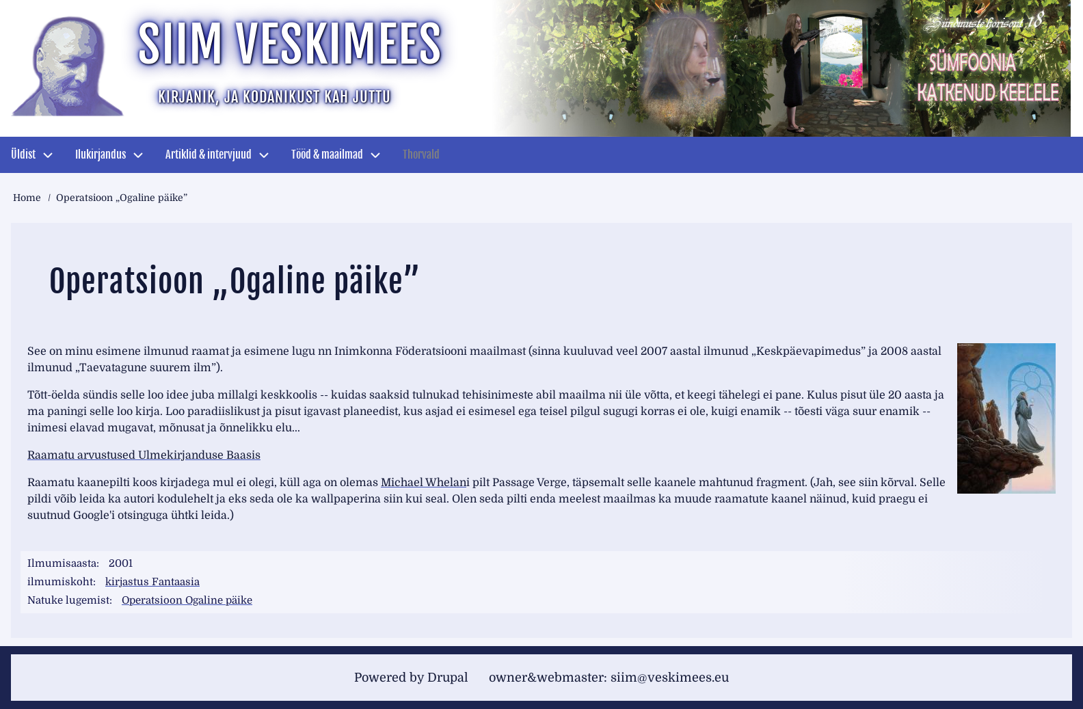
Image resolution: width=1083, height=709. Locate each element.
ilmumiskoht (60, 582)
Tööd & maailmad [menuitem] (327, 154)
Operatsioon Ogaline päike (187, 600)
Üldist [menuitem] (23, 154)
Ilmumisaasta (61, 563)
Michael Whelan (423, 483)
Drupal (447, 677)
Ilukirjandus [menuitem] (100, 154)
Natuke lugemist (68, 600)
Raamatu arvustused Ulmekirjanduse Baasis (143, 455)
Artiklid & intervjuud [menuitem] (208, 154)
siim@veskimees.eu (670, 677)
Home (27, 197)
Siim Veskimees (289, 45)
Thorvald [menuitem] (421, 154)
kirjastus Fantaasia (152, 582)
